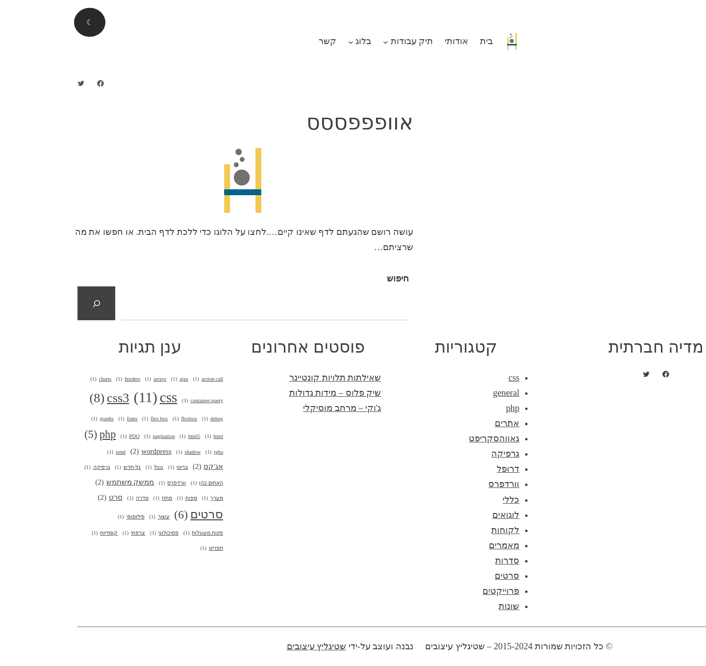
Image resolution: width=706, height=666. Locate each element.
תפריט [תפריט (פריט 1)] (145, 548)
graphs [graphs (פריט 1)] (36, 418)
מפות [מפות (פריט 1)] (121, 498)
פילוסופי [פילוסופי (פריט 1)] (64, 516)
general (440, 393)
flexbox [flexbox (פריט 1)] (118, 418)
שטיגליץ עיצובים (250, 646)
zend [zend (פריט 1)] (50, 452)
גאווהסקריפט (428, 438)
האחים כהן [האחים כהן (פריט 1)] (141, 483)
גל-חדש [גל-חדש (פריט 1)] (62, 467)
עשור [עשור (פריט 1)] (93, 516)
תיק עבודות (346, 41)
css (447, 378)
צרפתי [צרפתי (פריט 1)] (67, 533)
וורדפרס (437, 484)
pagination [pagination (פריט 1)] (93, 436)
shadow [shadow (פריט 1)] (122, 452)
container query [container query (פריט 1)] (136, 400)
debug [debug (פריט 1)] (146, 418)
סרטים (441, 576)
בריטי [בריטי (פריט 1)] (112, 467)
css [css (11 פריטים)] (89, 397)
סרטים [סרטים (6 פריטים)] (132, 515)
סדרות (441, 560)
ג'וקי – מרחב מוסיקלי (276, 408)
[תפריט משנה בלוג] (284, 41)
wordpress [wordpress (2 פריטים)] (84, 451)
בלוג (297, 41)
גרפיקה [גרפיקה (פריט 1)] (31, 467)
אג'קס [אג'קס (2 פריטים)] (141, 467)
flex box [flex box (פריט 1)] (89, 418)
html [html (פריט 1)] (148, 436)
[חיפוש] (30, 303)
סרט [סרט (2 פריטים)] (44, 497)
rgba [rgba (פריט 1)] (148, 452)
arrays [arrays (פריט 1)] (90, 379)
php (446, 408)
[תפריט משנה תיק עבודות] (319, 41)
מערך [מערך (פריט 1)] (146, 498)
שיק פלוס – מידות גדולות (269, 393)
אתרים (441, 423)
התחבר (681, 7)
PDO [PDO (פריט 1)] (64, 436)
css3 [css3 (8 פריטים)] (43, 398)
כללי (444, 500)
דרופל (441, 469)
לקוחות (439, 530)
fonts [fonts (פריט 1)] (61, 418)
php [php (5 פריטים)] (34, 434)
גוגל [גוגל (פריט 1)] (88, 467)
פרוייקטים (434, 591)
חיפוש (332, 278)
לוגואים (439, 515)
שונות (442, 606)
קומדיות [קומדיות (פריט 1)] (38, 533)
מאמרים (438, 545)
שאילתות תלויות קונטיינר (269, 378)
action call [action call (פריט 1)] (142, 379)
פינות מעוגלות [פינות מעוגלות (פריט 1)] (137, 533)
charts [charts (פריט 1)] (34, 379)
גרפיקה (439, 454)
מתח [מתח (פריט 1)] (96, 498)
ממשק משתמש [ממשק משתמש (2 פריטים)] (58, 482)
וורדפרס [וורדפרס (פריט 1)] (106, 483)
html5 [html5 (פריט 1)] (123, 436)
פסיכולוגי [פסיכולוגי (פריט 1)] (98, 533)
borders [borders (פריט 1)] (62, 379)
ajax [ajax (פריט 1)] (113, 379)
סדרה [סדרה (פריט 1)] (71, 498)
